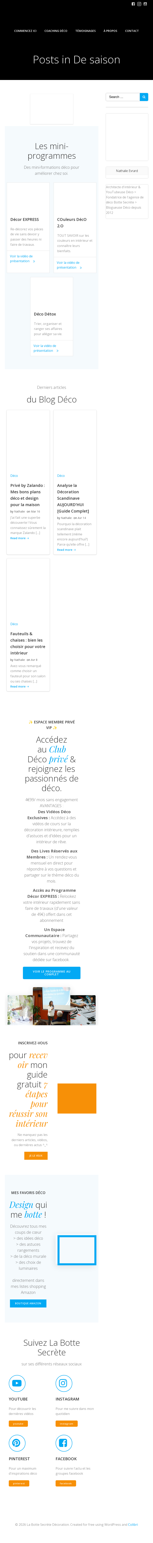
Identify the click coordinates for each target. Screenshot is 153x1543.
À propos (110, 30)
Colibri (133, 1532)
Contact (132, 30)
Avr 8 (33, 661)
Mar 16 (34, 512)
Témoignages (85, 30)
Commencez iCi (25, 30)
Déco (13, 476)
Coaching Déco (55, 30)
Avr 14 (81, 519)
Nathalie (19, 512)
